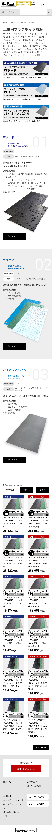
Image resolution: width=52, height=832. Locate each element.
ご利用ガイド (33, 782)
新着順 (42, 490)
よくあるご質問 (34, 786)
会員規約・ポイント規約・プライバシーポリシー (13, 804)
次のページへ (41, 748)
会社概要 (7, 796)
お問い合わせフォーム (26, 769)
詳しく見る (12, 236)
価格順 (26, 490)
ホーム (5, 23)
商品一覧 (13, 23)
